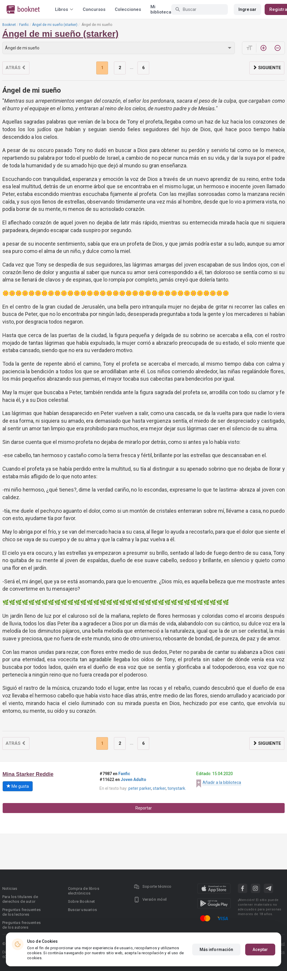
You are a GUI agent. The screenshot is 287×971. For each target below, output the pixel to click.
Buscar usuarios (82, 909)
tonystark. (176, 788)
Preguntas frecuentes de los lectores (21, 912)
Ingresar (247, 9)
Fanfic (24, 25)
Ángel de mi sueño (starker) (54, 25)
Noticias (9, 888)
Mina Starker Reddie (28, 774)
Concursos (94, 9)
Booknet (9, 25)
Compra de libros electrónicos (83, 890)
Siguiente (267, 67)
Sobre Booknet (81, 901)
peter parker (139, 788)
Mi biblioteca (160, 9)
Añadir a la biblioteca (222, 782)
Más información (216, 949)
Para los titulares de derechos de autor (20, 899)
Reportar (143, 808)
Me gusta (17, 786)
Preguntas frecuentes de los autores (21, 925)
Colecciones (128, 9)
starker (159, 788)
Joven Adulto (133, 779)
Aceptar (260, 949)
